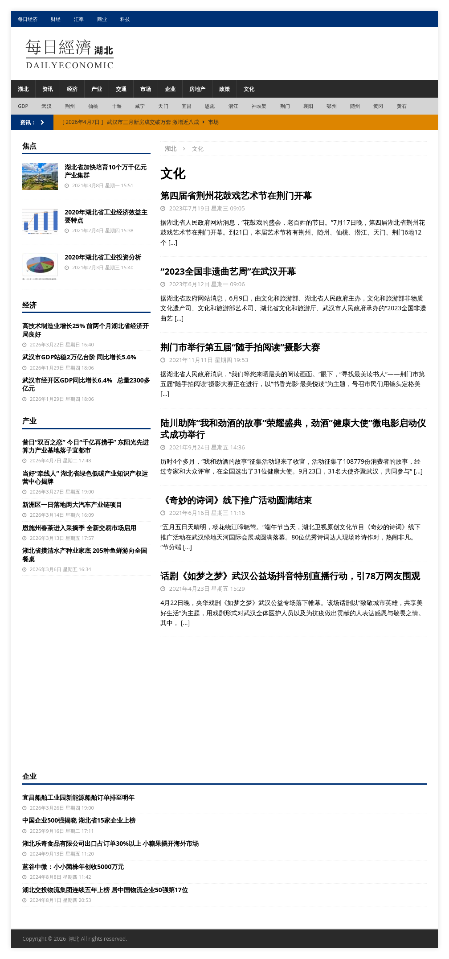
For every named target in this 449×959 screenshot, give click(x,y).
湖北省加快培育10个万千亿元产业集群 (106, 171)
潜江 (233, 106)
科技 (125, 19)
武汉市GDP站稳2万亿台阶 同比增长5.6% (79, 357)
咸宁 (140, 106)
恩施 (210, 106)
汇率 (79, 19)
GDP (23, 106)
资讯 (47, 89)
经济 (72, 89)
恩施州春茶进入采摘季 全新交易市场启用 (79, 527)
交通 (121, 89)
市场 (145, 89)
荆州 (70, 106)
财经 (56, 19)
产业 (96, 89)
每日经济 (27, 19)
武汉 (46, 106)
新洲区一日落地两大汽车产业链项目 (72, 504)
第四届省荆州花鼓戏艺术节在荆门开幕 (236, 195)
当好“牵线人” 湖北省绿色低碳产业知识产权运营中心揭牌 (85, 477)
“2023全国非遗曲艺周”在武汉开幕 (228, 271)
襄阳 (308, 106)
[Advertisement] (224, 701)
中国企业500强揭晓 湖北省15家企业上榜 (78, 820)
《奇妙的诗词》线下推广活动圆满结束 (236, 500)
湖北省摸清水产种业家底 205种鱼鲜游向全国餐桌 (84, 554)
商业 (102, 19)
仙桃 (93, 106)
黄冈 (378, 106)
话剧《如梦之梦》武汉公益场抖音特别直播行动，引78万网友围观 (290, 576)
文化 (249, 89)
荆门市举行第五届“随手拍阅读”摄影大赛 (240, 347)
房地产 (197, 89)
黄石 (402, 106)
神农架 (259, 106)
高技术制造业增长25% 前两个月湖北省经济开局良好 (85, 329)
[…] (172, 242)
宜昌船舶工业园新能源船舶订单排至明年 (78, 797)
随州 (355, 106)
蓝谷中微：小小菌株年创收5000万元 (73, 866)
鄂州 (331, 106)
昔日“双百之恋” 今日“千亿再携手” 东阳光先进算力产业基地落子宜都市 (85, 446)
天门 (163, 106)
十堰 (117, 106)
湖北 (23, 89)
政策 (224, 89)
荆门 (285, 106)
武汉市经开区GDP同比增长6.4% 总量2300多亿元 (86, 384)
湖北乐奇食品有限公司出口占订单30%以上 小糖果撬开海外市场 (110, 843)
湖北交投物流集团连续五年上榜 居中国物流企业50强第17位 (105, 889)
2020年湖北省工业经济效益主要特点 (106, 216)
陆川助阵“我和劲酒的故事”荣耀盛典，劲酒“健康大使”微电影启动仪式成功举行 (293, 428)
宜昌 (187, 106)
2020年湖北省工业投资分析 (103, 257)
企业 (170, 89)
